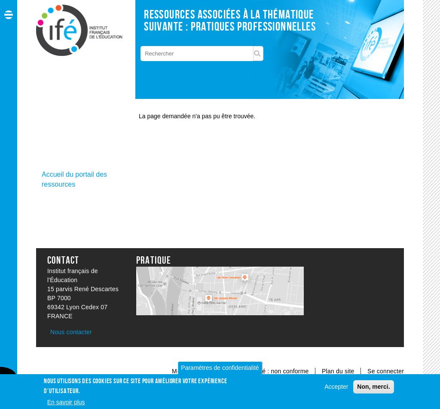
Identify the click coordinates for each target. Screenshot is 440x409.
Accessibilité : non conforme (270, 371)
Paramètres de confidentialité (220, 370)
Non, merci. (373, 389)
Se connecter (385, 371)
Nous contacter (71, 332)
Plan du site (339, 371)
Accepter (336, 389)
